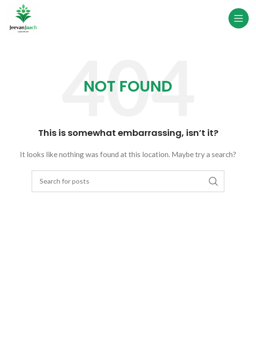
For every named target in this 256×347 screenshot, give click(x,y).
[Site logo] (23, 17)
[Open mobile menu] (239, 18)
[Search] (128, 181)
